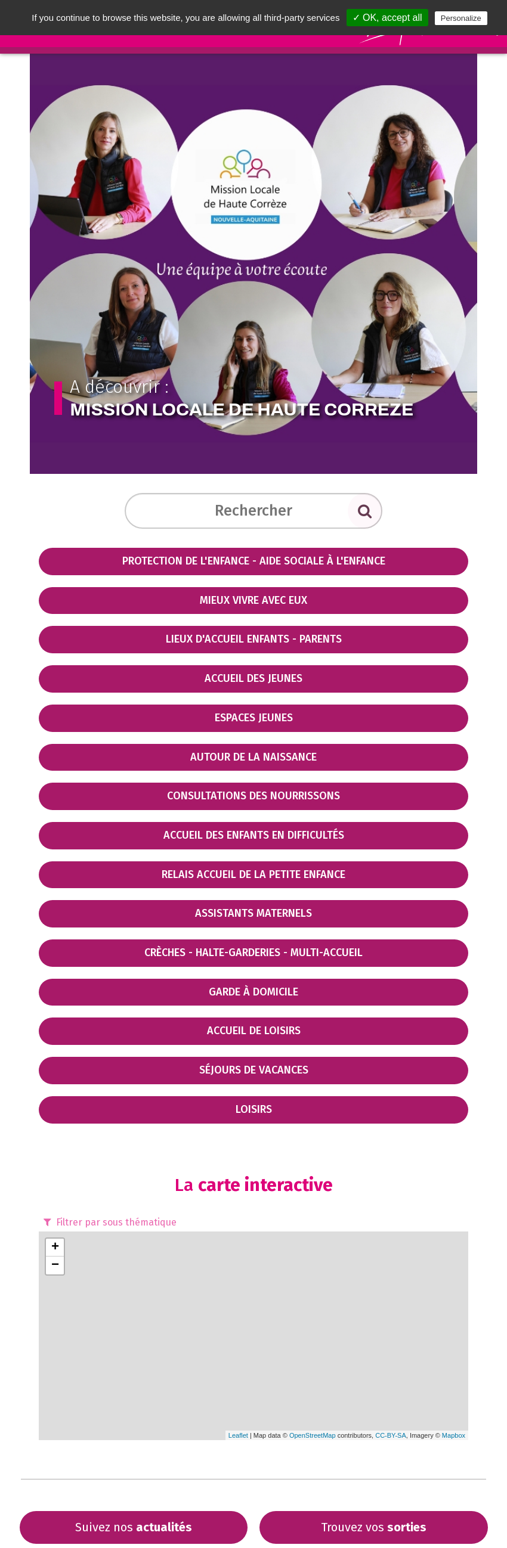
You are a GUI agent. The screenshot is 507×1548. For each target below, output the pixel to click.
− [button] (55, 1265)
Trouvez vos (373, 1527)
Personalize (461, 18)
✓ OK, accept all (387, 18)
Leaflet (238, 1435)
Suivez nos (133, 1527)
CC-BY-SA (390, 1435)
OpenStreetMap (312, 1435)
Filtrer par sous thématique (109, 1222)
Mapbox (453, 1435)
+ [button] (55, 1248)
